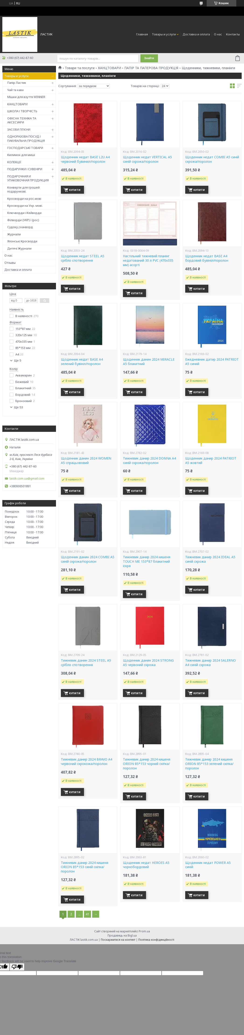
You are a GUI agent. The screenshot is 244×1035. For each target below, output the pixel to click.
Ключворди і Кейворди (24, 213)
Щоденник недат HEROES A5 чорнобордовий (146, 865)
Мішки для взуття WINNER (26, 97)
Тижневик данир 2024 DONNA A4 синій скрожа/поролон (149, 460)
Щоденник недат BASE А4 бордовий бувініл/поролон (206, 258)
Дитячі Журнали (19, 248)
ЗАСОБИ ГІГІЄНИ (18, 129)
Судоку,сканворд (20, 227)
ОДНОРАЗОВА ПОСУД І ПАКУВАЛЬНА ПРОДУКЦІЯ (26, 138)
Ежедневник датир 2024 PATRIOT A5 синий (212, 361)
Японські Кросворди (22, 241)
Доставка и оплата (196, 34)
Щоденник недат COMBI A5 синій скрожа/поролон (212, 159)
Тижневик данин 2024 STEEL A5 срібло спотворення (86, 662)
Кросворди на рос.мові (24, 198)
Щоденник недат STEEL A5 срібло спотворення (82, 258)
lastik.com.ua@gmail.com (27, 478)
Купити (74, 190)
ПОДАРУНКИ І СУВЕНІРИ (24, 169)
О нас (218, 34)
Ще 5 (17, 360)
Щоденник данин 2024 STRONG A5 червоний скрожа (148, 662)
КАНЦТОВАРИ (17, 104)
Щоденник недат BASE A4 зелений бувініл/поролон (82, 361)
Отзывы (10, 262)
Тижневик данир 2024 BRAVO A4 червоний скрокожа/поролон (86, 761)
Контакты (233, 34)
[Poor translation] (17, 967)
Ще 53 (18, 407)
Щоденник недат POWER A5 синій (208, 865)
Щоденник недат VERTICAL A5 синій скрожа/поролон (147, 159)
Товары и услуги (164, 34)
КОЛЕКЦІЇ (14, 162)
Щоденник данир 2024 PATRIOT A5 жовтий (210, 460)
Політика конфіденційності (156, 940)
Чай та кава (15, 90)
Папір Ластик (16, 83)
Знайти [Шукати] (149, 58)
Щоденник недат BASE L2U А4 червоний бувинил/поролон (85, 159)
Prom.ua (144, 931)
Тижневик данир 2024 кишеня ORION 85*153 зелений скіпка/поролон (209, 763)
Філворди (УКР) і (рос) (23, 220)
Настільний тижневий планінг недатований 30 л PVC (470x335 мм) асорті (148, 260)
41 (87, 914)
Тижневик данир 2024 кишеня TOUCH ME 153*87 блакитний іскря (146, 561)
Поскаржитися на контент (118, 940)
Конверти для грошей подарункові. (23, 189)
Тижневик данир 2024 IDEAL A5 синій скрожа (210, 559)
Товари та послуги (79, 68)
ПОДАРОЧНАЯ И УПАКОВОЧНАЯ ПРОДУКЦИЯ (28, 178)
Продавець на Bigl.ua (122, 935)
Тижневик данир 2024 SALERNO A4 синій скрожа (210, 662)
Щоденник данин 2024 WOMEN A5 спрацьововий (86, 460)
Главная (142, 34)
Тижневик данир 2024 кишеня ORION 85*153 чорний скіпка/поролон (146, 763)
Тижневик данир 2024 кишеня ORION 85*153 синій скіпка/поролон (84, 867)
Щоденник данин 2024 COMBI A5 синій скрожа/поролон (87, 559)
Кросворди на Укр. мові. (25, 205)
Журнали (14, 234)
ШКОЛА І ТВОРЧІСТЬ (22, 111)
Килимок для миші (21, 155)
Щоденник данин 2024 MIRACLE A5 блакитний (148, 361)
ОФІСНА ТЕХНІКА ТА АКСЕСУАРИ (21, 120)
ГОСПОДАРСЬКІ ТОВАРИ (25, 148)
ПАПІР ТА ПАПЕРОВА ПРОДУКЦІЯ (151, 68)
